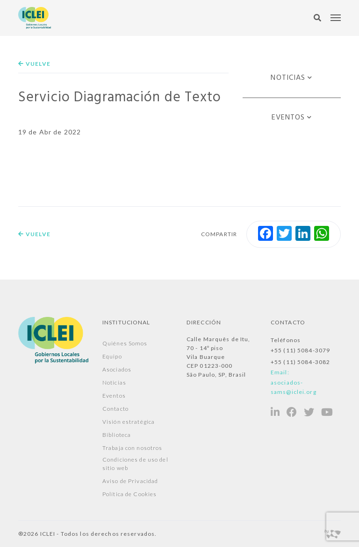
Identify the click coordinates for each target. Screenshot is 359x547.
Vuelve (34, 63)
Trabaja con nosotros (132, 447)
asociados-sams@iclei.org (293, 387)
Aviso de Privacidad (130, 480)
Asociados (116, 369)
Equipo (112, 356)
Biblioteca (116, 434)
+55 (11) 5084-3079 (300, 350)
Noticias (288, 78)
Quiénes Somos (125, 343)
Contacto (115, 408)
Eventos (288, 117)
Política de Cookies (129, 494)
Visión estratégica (128, 421)
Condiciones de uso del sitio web (135, 463)
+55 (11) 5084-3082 (300, 361)
